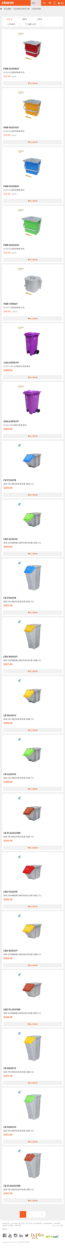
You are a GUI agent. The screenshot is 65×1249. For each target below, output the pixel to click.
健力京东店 (29, 1223)
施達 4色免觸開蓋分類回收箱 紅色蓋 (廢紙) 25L (22, 895)
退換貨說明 (18, 1225)
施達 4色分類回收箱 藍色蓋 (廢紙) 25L (18, 483)
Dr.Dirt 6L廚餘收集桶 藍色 (14, 190)
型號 (39, 19)
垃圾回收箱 (36, 8)
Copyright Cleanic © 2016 (9, 1242)
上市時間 (11, 24)
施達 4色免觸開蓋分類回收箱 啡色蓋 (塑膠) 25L (22, 1013)
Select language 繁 (57, 1225)
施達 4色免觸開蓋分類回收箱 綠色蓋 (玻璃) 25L (22, 542)
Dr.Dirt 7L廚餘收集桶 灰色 (14, 307)
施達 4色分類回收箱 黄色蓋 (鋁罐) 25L (18, 719)
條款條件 (11, 1225)
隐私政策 (4, 1225)
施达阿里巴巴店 (48, 1223)
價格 (24, 19)
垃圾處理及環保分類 (21, 8)
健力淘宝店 (22, 1223)
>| (42, 1214)
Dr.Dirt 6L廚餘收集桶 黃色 (14, 131)
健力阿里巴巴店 (38, 1223)
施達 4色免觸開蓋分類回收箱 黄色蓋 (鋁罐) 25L (22, 954)
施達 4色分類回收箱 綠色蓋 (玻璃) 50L (18, 1130)
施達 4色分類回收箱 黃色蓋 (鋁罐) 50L (18, 1072)
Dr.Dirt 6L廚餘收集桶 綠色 (14, 248)
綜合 (9, 19)
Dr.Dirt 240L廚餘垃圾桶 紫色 (14, 425)
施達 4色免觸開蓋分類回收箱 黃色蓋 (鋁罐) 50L (22, 660)
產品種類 (7, 8)
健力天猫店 (14, 1223)
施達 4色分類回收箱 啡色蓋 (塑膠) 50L (18, 1189)
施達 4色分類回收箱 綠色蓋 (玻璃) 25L (18, 778)
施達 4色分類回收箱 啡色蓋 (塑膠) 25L (18, 836)
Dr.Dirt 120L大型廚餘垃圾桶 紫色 (16, 366)
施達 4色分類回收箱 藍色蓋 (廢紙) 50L (18, 601)
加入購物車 (33, 83)
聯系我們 (57, 1223)
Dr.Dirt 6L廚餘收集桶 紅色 (14, 72)
